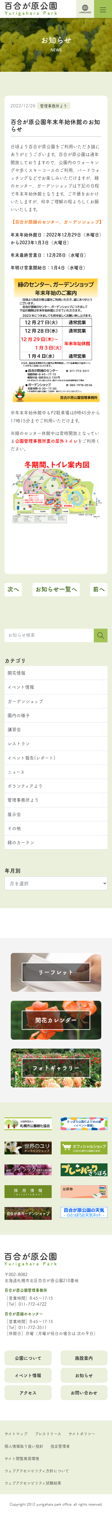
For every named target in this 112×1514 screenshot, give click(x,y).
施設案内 (84, 1358)
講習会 (14, 729)
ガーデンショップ (25, 701)
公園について (28, 1358)
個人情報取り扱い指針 (23, 1446)
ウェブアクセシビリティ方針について (36, 1470)
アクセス (28, 1392)
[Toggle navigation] (103, 9)
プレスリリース (48, 1433)
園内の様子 (18, 715)
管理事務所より (53, 105)
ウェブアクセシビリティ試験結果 (32, 1482)
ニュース (16, 772)
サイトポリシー (81, 1433)
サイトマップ (15, 1433)
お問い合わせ (83, 1392)
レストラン (18, 743)
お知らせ (84, 1375)
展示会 (14, 814)
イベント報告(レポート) (31, 757)
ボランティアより (25, 786)
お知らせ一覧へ (56, 589)
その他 (14, 828)
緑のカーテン (20, 842)
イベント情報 (20, 687)
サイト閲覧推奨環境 (21, 1458)
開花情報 (16, 673)
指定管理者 (60, 1446)
